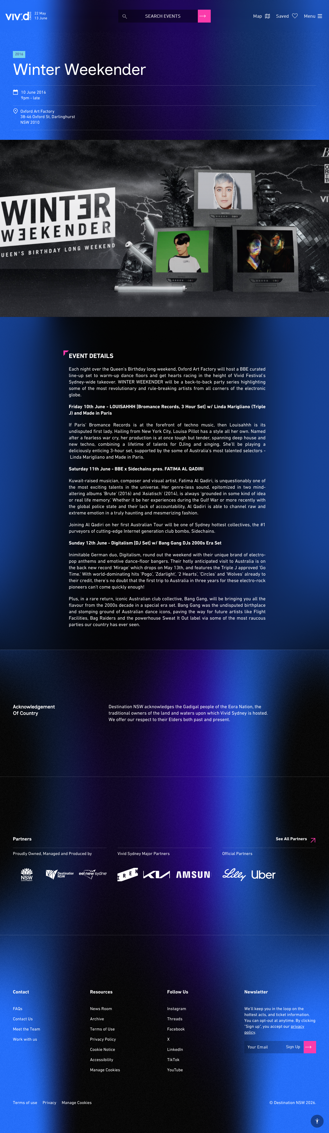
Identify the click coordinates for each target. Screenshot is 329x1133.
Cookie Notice (102, 1050)
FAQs (17, 1009)
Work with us (25, 1039)
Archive (97, 1019)
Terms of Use (102, 1029)
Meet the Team (26, 1029)
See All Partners (291, 839)
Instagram (176, 1009)
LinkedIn (175, 1050)
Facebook (176, 1029)
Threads (175, 1019)
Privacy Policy (103, 1039)
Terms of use (25, 1103)
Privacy (49, 1103)
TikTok (173, 1060)
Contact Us (23, 1019)
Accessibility (101, 1060)
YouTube (175, 1070)
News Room (101, 1009)
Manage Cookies (105, 1070)
